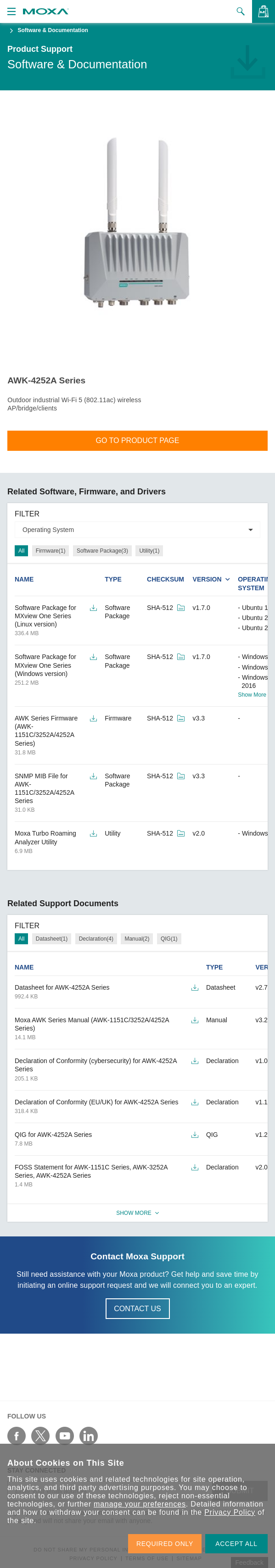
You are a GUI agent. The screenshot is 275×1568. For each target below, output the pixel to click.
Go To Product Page (138, 440)
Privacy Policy (229, 1512)
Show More (252, 695)
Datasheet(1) (51, 939)
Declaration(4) (96, 939)
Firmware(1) (51, 551)
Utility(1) (149, 551)
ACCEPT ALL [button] (236, 1543)
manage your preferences (140, 1504)
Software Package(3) (102, 551)
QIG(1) (169, 939)
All (21, 551)
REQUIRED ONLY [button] (164, 1543)
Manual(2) (136, 939)
